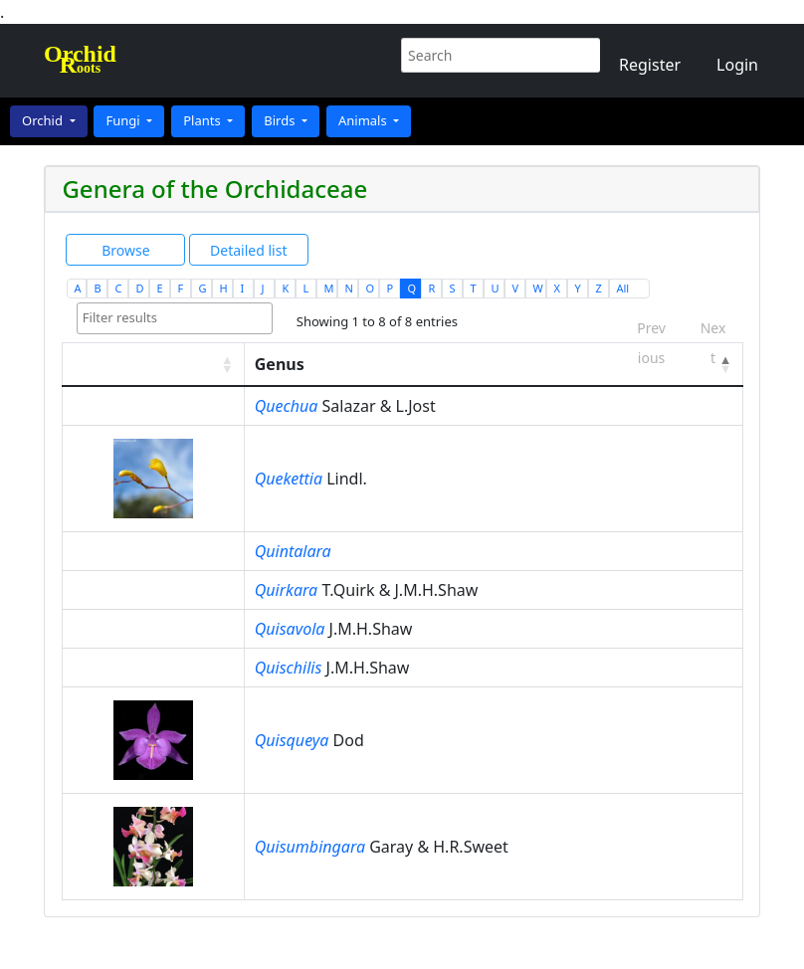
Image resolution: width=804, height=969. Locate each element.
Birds (281, 120)
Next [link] (713, 321)
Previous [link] (651, 321)
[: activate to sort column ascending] (153, 364)
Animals (364, 120)
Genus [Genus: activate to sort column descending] (279, 364)
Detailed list (248, 250)
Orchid (44, 120)
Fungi (124, 120)
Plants (203, 120)
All (622, 288)
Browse (125, 250)
